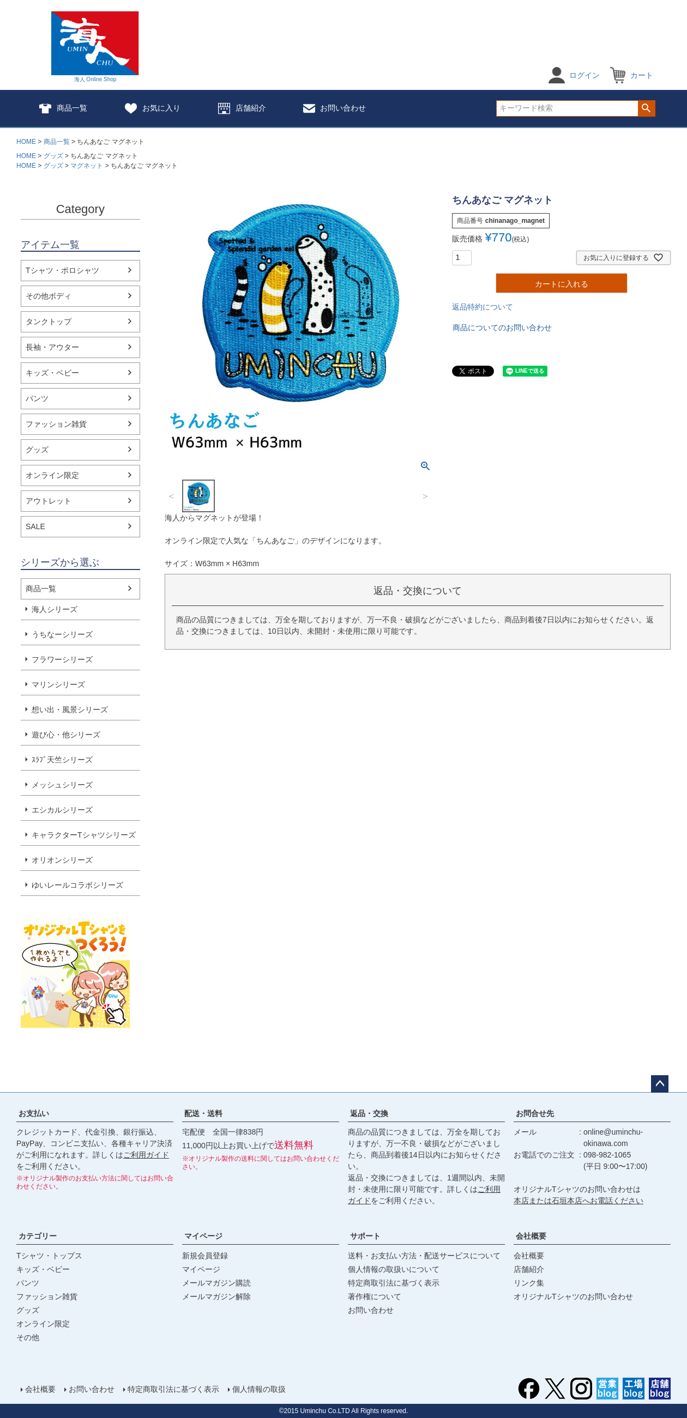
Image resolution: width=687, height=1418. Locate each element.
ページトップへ (659, 1084)
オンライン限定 (52, 475)
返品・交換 (369, 1113)
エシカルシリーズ (62, 809)
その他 (27, 1337)
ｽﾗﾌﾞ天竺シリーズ (62, 759)
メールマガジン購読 (216, 1282)
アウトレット (48, 500)
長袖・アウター (52, 347)
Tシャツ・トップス (49, 1255)
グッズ (53, 156)
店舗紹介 (242, 108)
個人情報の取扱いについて (393, 1269)
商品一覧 (63, 108)
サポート (365, 1236)
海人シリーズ (54, 609)
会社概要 (531, 1236)
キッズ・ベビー (52, 372)
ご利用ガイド (146, 1154)
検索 (646, 108)
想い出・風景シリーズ (70, 709)
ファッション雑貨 (56, 424)
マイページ (203, 1236)
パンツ (37, 398)
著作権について (374, 1296)
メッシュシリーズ (62, 784)
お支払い (34, 1113)
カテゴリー (38, 1236)
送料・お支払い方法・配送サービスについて (424, 1255)
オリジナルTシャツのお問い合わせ (573, 1296)
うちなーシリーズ (62, 634)
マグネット (86, 165)
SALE (35, 526)
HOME (26, 142)
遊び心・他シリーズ (66, 734)
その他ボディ (48, 296)
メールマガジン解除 (216, 1296)
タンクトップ (48, 321)
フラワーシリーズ (62, 659)
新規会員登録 (205, 1255)
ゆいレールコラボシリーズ (77, 885)
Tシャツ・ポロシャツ (62, 270)
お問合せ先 (535, 1113)
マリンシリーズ (58, 684)
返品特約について (482, 306)
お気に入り (152, 108)
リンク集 (529, 1282)
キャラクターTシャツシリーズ (84, 835)
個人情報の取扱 (259, 1389)
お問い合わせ (334, 108)
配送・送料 (203, 1113)
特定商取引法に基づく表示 (393, 1282)
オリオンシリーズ (62, 860)
